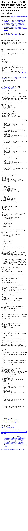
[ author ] (6, 30)
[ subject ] (24, 28)
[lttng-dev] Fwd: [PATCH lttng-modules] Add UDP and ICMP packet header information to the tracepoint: (15, 22)
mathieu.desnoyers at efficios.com (19, 16)
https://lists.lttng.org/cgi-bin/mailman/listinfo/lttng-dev (9, 499)
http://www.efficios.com (7, 506)
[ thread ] (20, 28)
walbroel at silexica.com (13, 35)
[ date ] (15, 28)
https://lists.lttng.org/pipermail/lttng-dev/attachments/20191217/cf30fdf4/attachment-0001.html (14, 512)
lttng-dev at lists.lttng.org (19, 86)
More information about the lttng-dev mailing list (12, 529)
